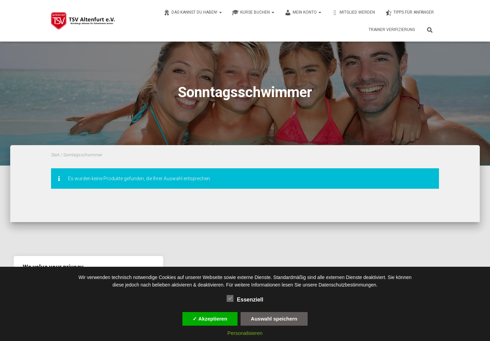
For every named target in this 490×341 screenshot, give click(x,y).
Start (55, 155)
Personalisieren (244, 333)
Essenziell (245, 299)
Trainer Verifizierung (392, 29)
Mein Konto (302, 12)
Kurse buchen (253, 12)
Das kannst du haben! (192, 12)
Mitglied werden (353, 12)
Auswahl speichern (274, 319)
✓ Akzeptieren (210, 319)
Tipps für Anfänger (409, 12)
